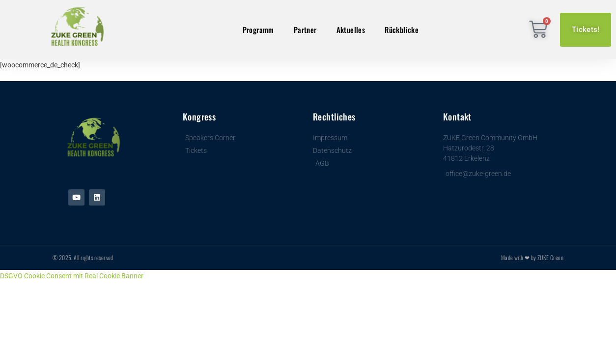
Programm (258, 29)
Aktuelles (350, 29)
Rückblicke (402, 29)
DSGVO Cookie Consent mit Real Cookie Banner (71, 276)
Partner (305, 29)
